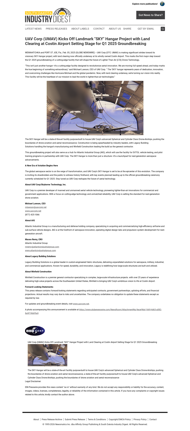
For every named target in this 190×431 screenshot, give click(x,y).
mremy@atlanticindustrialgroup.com (42, 247)
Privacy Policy (140, 419)
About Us (115, 28)
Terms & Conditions (97, 419)
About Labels (80, 28)
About (36, 419)
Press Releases (56, 28)
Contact (99, 28)
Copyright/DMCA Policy (120, 419)
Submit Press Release (75, 419)
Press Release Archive (52, 419)
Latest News (33, 28)
